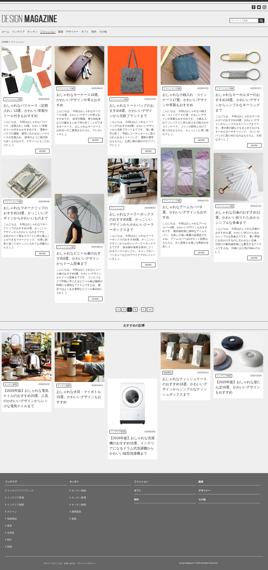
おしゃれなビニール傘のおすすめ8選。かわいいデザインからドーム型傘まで (78, 258)
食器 (74, 518)
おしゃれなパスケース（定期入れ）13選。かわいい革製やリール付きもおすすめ (25, 111)
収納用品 (168, 373)
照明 (9, 546)
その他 (103, 31)
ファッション (48, 31)
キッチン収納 (79, 490)
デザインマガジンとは (52, 563)
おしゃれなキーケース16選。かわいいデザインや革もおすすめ (78, 100)
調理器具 (76, 511)
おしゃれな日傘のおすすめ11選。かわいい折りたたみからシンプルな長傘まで (237, 217)
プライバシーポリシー (86, 563)
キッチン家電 (11, 384)
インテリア (18, 31)
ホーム (5, 31)
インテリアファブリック (20, 490)
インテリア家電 (118, 432)
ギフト (85, 31)
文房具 (10, 532)
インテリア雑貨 (224, 376)
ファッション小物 (13, 99)
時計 (9, 539)
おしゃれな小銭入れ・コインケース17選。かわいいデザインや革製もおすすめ (184, 100)
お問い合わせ (69, 563)
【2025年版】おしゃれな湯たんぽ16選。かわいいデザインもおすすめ (238, 387)
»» (150, 309)
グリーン (12, 511)
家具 (9, 525)
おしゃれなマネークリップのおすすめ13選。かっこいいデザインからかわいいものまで (25, 213)
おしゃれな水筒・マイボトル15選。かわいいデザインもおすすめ (78, 397)
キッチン (32, 31)
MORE (42, 151)
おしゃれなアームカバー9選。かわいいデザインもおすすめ (184, 212)
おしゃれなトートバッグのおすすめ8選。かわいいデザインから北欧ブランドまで (131, 111)
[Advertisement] (79, 169)
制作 (94, 31)
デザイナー (72, 31)
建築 (60, 31)
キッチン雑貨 (64, 385)
